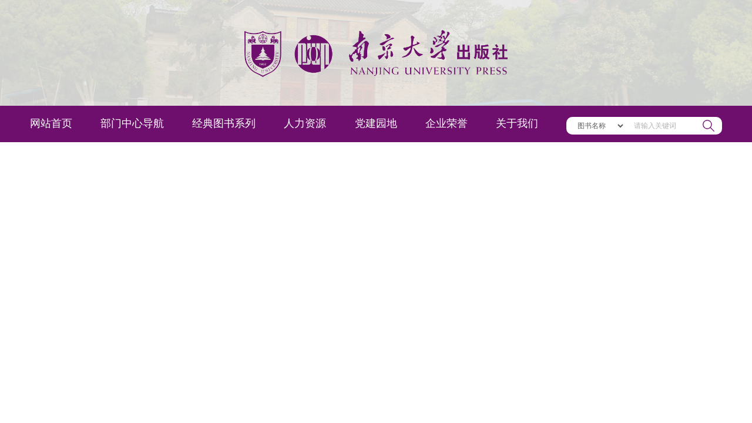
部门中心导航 (132, 123)
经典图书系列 (224, 123)
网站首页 (51, 123)
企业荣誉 (446, 123)
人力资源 (305, 123)
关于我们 (517, 123)
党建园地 (376, 123)
